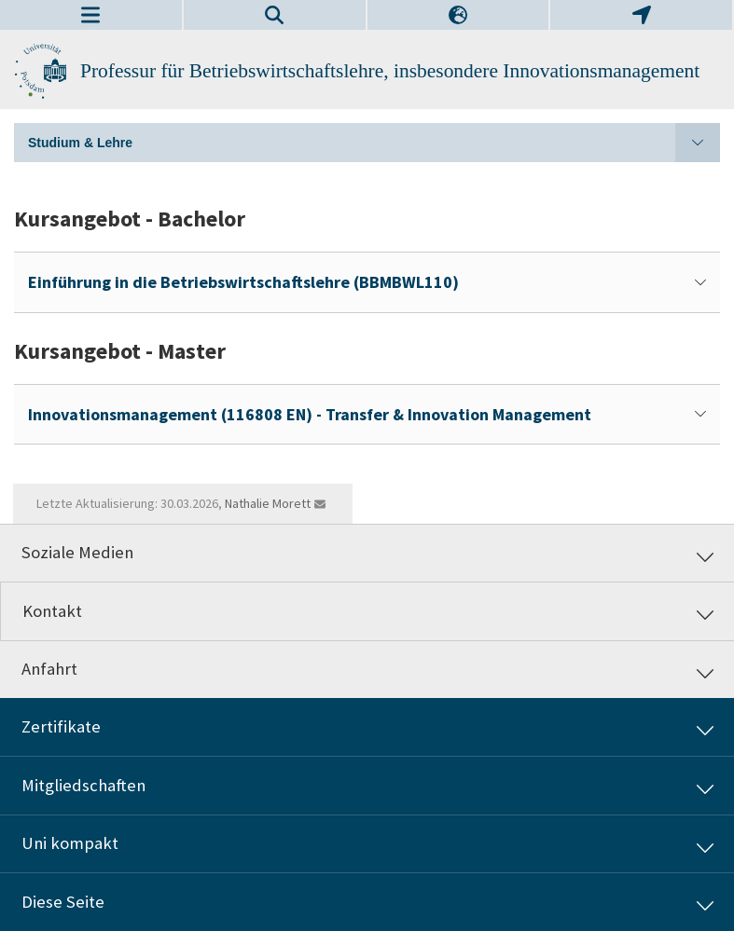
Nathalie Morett (268, 503)
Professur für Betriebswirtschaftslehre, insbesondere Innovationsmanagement (389, 71)
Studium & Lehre (374, 142)
